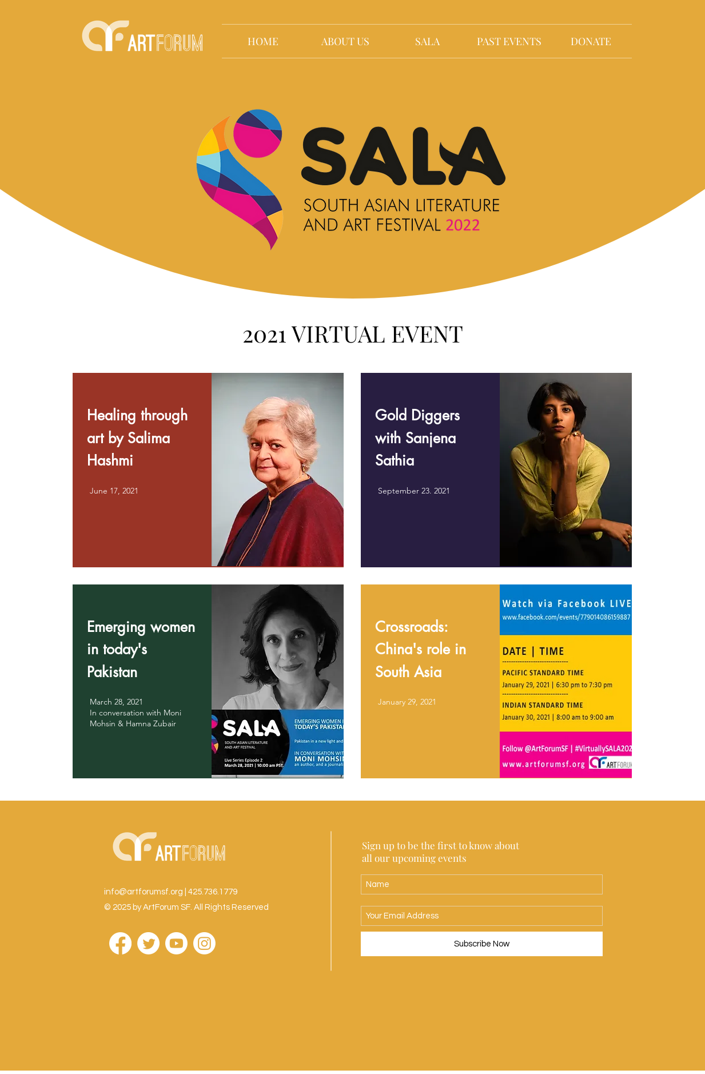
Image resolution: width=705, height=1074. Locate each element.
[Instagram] (204, 943)
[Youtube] (176, 943)
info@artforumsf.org (143, 892)
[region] (208, 470)
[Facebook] (120, 943)
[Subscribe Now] (482, 944)
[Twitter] (148, 943)
